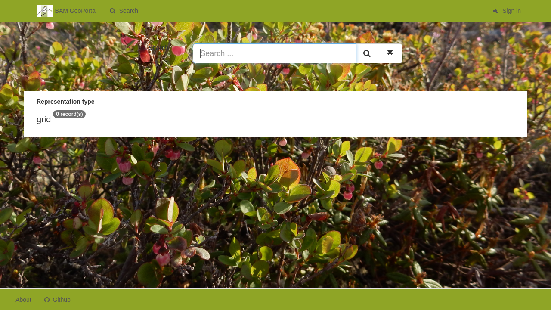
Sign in (507, 10)
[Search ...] (274, 53)
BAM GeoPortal (67, 11)
